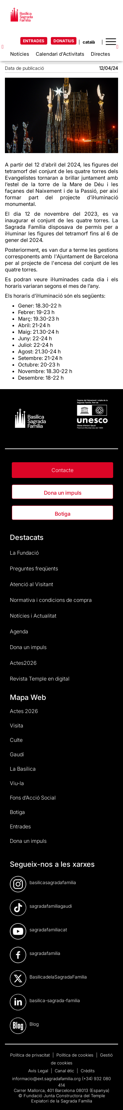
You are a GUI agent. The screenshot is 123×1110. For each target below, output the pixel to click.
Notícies (19, 54)
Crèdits (88, 1070)
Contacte (62, 470)
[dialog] (110, 1097)
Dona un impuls (62, 492)
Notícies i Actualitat (33, 615)
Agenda (19, 631)
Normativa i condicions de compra (51, 600)
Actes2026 (23, 663)
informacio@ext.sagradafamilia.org (46, 1078)
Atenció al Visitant (31, 584)
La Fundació (24, 552)
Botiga (63, 513)
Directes (100, 54)
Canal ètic (65, 1070)
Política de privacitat (30, 1055)
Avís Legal (39, 1070)
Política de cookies (75, 1055)
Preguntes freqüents (34, 568)
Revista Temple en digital (40, 678)
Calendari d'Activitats (60, 54)
